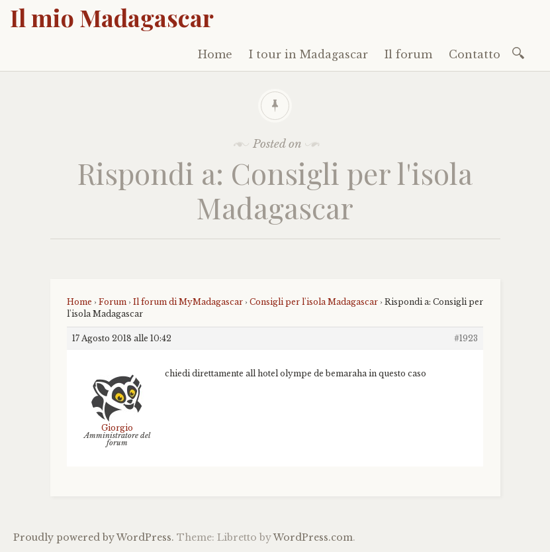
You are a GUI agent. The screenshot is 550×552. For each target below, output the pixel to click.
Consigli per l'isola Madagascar (314, 302)
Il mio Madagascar (112, 17)
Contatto (474, 54)
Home (215, 54)
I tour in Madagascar (308, 54)
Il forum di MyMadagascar (188, 302)
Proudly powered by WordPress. (93, 537)
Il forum (408, 54)
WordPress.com (313, 537)
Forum (112, 302)
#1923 (466, 338)
